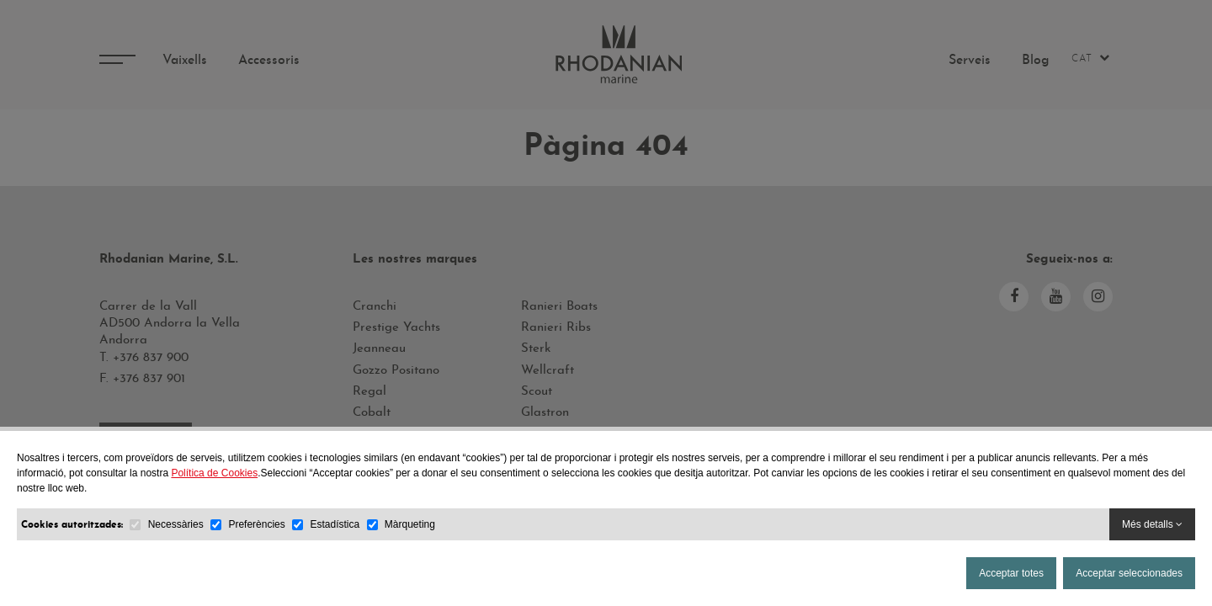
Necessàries (176, 524)
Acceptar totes (1011, 573)
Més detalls (1152, 524)
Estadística (334, 524)
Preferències (256, 524)
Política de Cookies (214, 473)
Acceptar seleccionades (1129, 573)
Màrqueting (410, 524)
